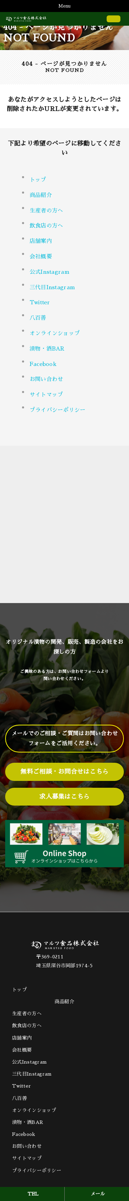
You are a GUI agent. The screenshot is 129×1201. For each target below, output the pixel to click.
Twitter (40, 302)
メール (97, 1193)
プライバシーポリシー (58, 410)
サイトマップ (46, 394)
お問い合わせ (46, 379)
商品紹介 (64, 1001)
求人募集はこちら (64, 797)
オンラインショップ (55, 333)
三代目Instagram (52, 287)
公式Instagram (49, 272)
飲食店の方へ (46, 226)
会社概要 (41, 256)
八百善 (38, 318)
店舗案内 (41, 241)
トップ (38, 180)
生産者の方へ (46, 210)
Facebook (43, 364)
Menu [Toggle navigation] (64, 6)
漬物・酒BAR (47, 349)
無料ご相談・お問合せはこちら (64, 772)
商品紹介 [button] (41, 195)
